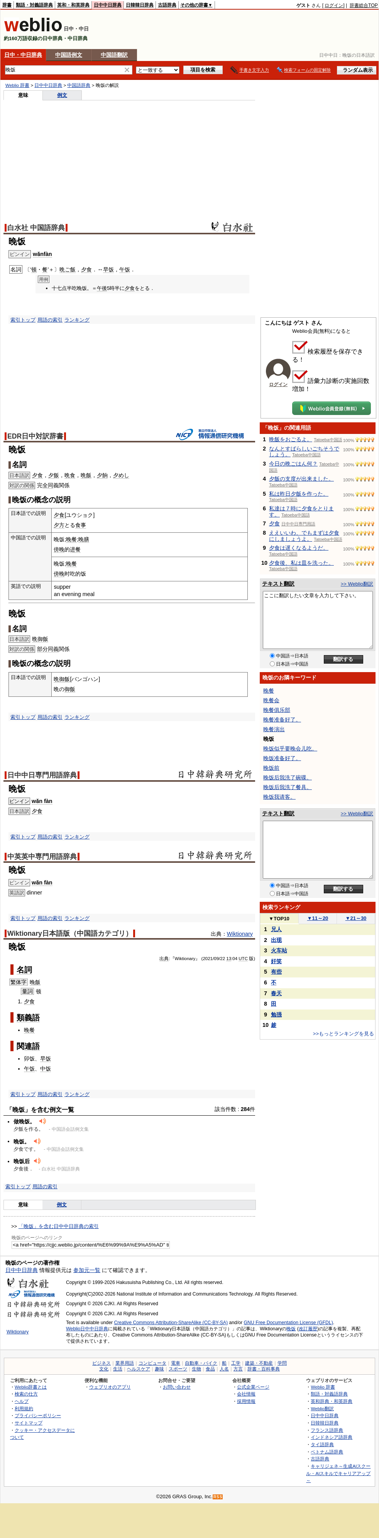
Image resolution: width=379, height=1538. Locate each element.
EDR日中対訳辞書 (35, 436)
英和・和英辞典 (73, 5)
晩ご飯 (67, 269)
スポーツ (178, 1369)
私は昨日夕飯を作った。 (298, 494)
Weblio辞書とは (31, 1386)
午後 (102, 288)
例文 (62, 95)
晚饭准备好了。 (282, 758)
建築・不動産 (259, 1363)
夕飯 (53, 475)
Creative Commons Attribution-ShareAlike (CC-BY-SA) (171, 1322)
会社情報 (246, 1393)
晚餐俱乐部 (276, 710)
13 (228, 958)
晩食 (69, 475)
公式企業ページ (253, 1386)
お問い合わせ (177, 1386)
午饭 (124, 269)
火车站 (279, 950)
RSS (218, 1497)
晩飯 (86, 475)
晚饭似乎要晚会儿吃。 (290, 748)
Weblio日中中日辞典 (87, 1328)
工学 (235, 1363)
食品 (210, 1369)
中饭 (45, 1068)
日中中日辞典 (108, 5)
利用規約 (24, 1408)
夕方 (59, 525)
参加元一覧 (86, 1270)
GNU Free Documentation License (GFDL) (288, 1322)
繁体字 (18, 982)
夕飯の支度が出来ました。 (301, 479)
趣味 (159, 1369)
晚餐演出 (274, 729)
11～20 (317, 918)
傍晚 (59, 549)
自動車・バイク (201, 1363)
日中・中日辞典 (23, 55)
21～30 (356, 918)
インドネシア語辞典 (331, 1437)
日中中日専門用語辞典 (42, 775)
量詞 (27, 991)
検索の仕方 (26, 1393)
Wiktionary (240, 934)
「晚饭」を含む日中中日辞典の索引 (59, 1226)
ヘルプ (22, 1401)
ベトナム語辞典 (327, 1451)
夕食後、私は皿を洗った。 (301, 563)
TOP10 (279, 918)
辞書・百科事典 (263, 1369)
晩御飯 (40, 639)
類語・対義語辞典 (34, 5)
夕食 (86, 269)
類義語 (28, 1017)
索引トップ (23, 320)
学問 (282, 1363)
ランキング (77, 320)
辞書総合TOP (364, 5)
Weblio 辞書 (17, 85)
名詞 (24, 969)
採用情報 (246, 1401)
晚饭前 (271, 768)
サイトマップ (28, 1422)
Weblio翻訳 (322, 1408)
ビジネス (101, 1363)
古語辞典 (167, 5)
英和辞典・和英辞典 (331, 1401)
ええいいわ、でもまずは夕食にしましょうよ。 (304, 536)
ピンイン (19, 801)
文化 (103, 1369)
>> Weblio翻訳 (357, 584)
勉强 (276, 1014)
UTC (243, 958)
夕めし (121, 475)
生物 (196, 1369)
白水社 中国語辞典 (36, 228)
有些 (276, 972)
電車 (175, 1363)
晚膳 (83, 539)
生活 (117, 1369)
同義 (53, 649)
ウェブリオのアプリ (110, 1386)
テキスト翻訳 (278, 584)
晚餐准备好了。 (282, 719)
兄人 (276, 929)
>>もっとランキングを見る (343, 1034)
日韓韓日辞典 (140, 5)
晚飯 (35, 982)
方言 (238, 1369)
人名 (224, 1369)
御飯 (69, 689)
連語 (32, 1046)
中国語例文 (68, 55)
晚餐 (71, 539)
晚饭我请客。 (279, 797)
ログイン (334, 5)
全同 (47, 485)
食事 (80, 525)
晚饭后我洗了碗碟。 (287, 777)
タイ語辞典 (322, 1444)
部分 (42, 649)
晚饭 (291, 1328)
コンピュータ (152, 1363)
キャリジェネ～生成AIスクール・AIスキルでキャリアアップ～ (338, 1473)
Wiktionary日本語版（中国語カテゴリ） (69, 933)
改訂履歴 (308, 1328)
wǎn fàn (42, 801)
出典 (164, 958)
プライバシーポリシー (38, 1415)
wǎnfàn (42, 254)
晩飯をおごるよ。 (290, 439)
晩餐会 (271, 700)
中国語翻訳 (114, 55)
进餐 (75, 549)
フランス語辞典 (327, 1430)
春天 (276, 993)
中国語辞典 (78, 85)
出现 (276, 940)
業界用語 (124, 1363)
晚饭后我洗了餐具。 (287, 787)
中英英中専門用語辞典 (42, 856)
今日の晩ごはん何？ (293, 464)
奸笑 (276, 961)
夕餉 (102, 475)
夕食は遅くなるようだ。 (298, 548)
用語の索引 (50, 320)
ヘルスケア (138, 1369)
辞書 (7, 5)
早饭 (108, 269)
